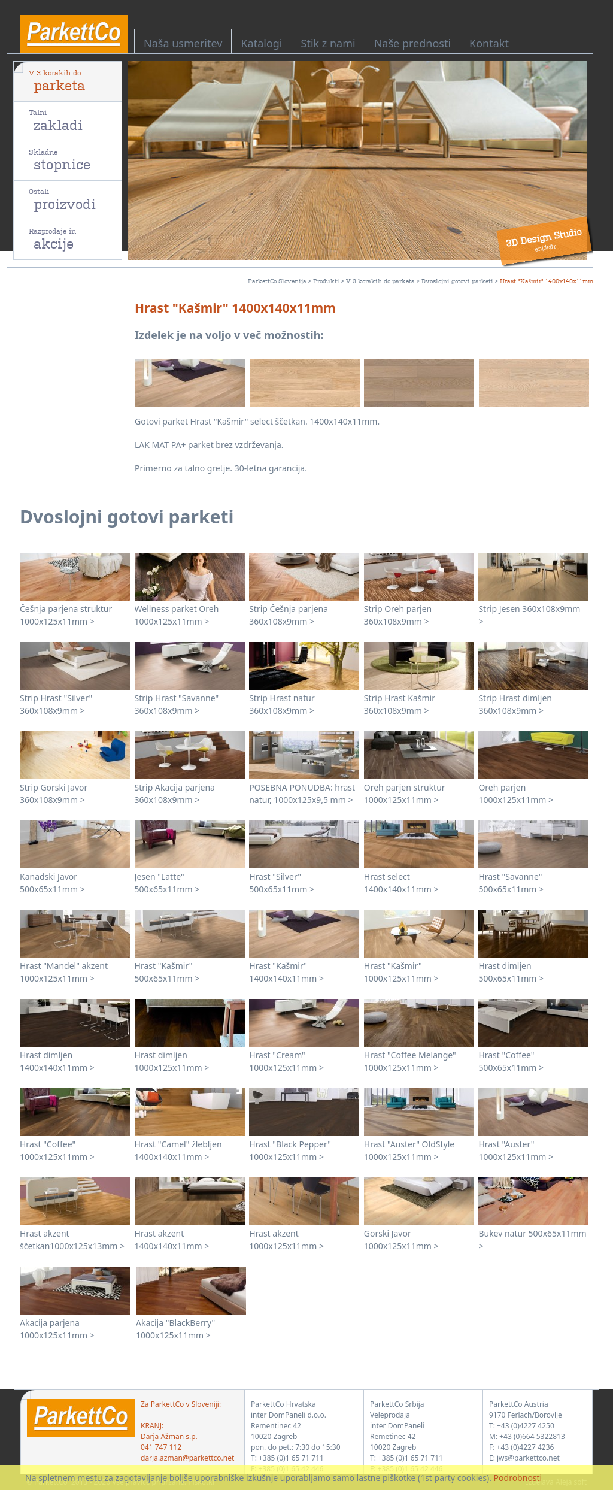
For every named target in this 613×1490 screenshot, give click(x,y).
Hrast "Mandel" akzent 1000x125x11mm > (64, 972)
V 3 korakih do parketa (380, 280)
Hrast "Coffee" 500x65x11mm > (511, 1061)
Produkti (326, 280)
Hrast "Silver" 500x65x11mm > (281, 883)
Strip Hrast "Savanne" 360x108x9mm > (177, 704)
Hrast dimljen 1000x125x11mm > (172, 1061)
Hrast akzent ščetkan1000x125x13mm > (72, 1240)
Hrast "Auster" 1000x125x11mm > (515, 1150)
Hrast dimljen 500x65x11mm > (511, 972)
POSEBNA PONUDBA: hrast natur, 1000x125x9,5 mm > (302, 793)
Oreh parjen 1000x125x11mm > (515, 793)
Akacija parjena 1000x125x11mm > (57, 1329)
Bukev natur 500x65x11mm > (532, 1240)
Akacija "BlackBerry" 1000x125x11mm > (175, 1329)
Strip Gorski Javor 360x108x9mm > (53, 793)
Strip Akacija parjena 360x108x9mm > (175, 793)
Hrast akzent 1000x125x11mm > (286, 1240)
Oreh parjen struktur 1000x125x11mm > (404, 793)
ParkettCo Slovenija (277, 280)
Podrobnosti (518, 1477)
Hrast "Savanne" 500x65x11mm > (511, 883)
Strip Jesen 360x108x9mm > (529, 615)
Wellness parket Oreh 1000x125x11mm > (177, 615)
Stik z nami (328, 43)
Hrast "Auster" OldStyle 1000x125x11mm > (409, 1150)
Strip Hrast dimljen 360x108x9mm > (515, 704)
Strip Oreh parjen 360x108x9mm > (398, 615)
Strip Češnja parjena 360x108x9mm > (288, 615)
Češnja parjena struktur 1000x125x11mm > (66, 615)
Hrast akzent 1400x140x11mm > (172, 1240)
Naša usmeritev (183, 43)
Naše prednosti (412, 43)
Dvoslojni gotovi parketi (457, 280)
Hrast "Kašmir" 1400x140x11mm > (286, 972)
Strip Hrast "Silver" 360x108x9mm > (56, 704)
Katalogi (261, 43)
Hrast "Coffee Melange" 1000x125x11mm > (410, 1061)
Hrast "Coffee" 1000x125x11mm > (57, 1150)
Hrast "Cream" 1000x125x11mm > (286, 1061)
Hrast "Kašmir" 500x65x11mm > (167, 972)
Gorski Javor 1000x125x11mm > (401, 1240)
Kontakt (489, 43)
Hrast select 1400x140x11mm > (401, 883)
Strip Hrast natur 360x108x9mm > (282, 704)
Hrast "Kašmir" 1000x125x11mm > (401, 972)
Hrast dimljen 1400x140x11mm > (57, 1061)
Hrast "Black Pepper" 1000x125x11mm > (290, 1150)
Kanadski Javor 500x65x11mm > (52, 883)
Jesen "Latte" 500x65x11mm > (167, 883)
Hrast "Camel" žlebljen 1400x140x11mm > (178, 1150)
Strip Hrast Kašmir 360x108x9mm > (399, 704)
